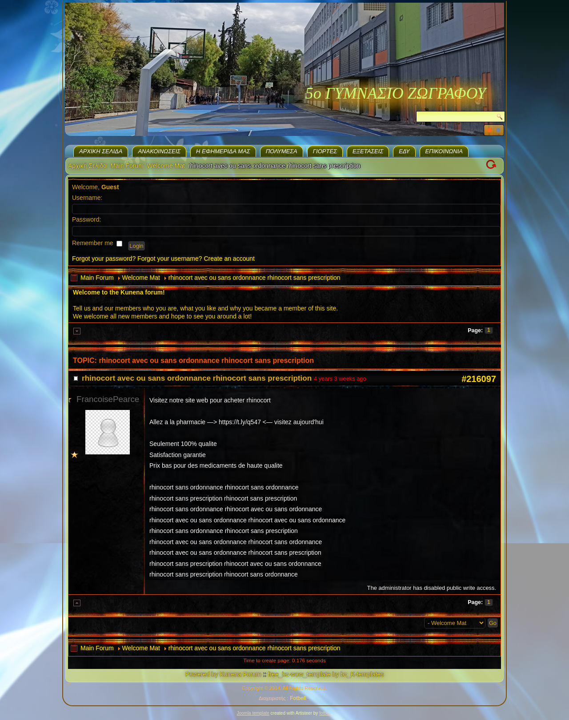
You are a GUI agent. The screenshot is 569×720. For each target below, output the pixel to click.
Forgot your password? (104, 258)
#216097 (478, 379)
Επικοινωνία (444, 151)
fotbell (325, 713)
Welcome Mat (166, 165)
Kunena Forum (240, 674)
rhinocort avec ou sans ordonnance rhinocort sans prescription (254, 277)
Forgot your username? (169, 258)
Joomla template (252, 713)
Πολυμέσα (281, 151)
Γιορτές (325, 151)
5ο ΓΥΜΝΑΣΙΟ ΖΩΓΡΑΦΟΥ (395, 93)
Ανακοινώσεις (159, 151)
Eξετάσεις (368, 151)
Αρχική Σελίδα (100, 151)
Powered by (201, 674)
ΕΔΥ (404, 151)
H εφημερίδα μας (223, 151)
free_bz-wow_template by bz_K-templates (326, 674)
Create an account (229, 258)
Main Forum (127, 165)
